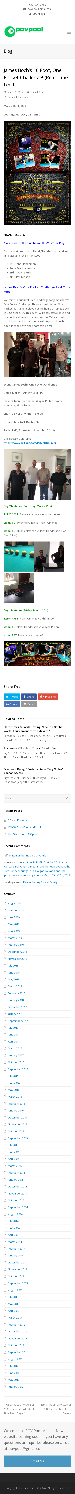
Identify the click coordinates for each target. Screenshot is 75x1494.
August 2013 (15, 1290)
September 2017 (18, 1021)
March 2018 (15, 986)
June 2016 (14, 1083)
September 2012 (18, 1352)
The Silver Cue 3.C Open (22, 834)
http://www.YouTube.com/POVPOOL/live (29, 443)
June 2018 (14, 972)
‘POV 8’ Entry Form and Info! (24, 827)
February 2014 (16, 1248)
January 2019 (16, 945)
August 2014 (15, 1214)
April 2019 (14, 931)
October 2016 (16, 1062)
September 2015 (18, 1138)
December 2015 (17, 1117)
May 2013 (13, 1304)
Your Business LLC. (28, 1488)
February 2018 (16, 993)
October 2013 (16, 1276)
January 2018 (16, 1000)
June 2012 (14, 1373)
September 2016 (18, 1069)
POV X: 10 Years (17, 820)
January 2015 (16, 1179)
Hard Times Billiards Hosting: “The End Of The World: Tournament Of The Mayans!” (33, 729)
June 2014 (14, 1228)
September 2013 (18, 1283)
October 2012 (16, 1345)
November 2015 (17, 1124)
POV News (22, 97)
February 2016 (16, 1103)
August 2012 (15, 1359)
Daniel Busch (38, 92)
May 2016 (13, 1090)
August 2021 (15, 903)
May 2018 (13, 979)
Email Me (37, 1461)
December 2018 (17, 951)
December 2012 (17, 1331)
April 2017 (14, 1041)
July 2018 (13, 965)
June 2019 (14, 917)
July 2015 (13, 1145)
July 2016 (13, 1076)
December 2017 (17, 1007)
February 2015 (16, 1172)
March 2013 (15, 1317)
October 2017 (16, 1014)
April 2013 (14, 1311)
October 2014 (16, 1200)
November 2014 (17, 1193)
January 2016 (16, 1110)
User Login (39, 14)
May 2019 (13, 924)
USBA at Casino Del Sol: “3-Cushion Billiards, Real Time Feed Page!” (19, 1409)
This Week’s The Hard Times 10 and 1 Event (31, 748)
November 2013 (17, 1269)
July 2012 (13, 1366)
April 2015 (14, 1159)
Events (11, 97)
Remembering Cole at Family (29, 855)
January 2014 (16, 1255)
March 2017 (15, 1048)
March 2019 (15, 938)
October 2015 (16, 1131)
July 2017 (13, 1027)
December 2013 (17, 1262)
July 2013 (13, 1297)
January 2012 (16, 1387)
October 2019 (16, 910)
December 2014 (17, 1186)
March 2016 (15, 1096)
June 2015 (14, 1152)
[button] (12, 696)
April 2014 (14, 1235)
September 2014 (18, 1207)
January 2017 (16, 1055)
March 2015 (15, 1166)
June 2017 (14, 1034)
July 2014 (13, 1221)
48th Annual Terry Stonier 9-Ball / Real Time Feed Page (55, 1409)
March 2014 (15, 1242)
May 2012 (13, 1380)
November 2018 (17, 959)
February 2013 (16, 1324)
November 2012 (17, 1338)
